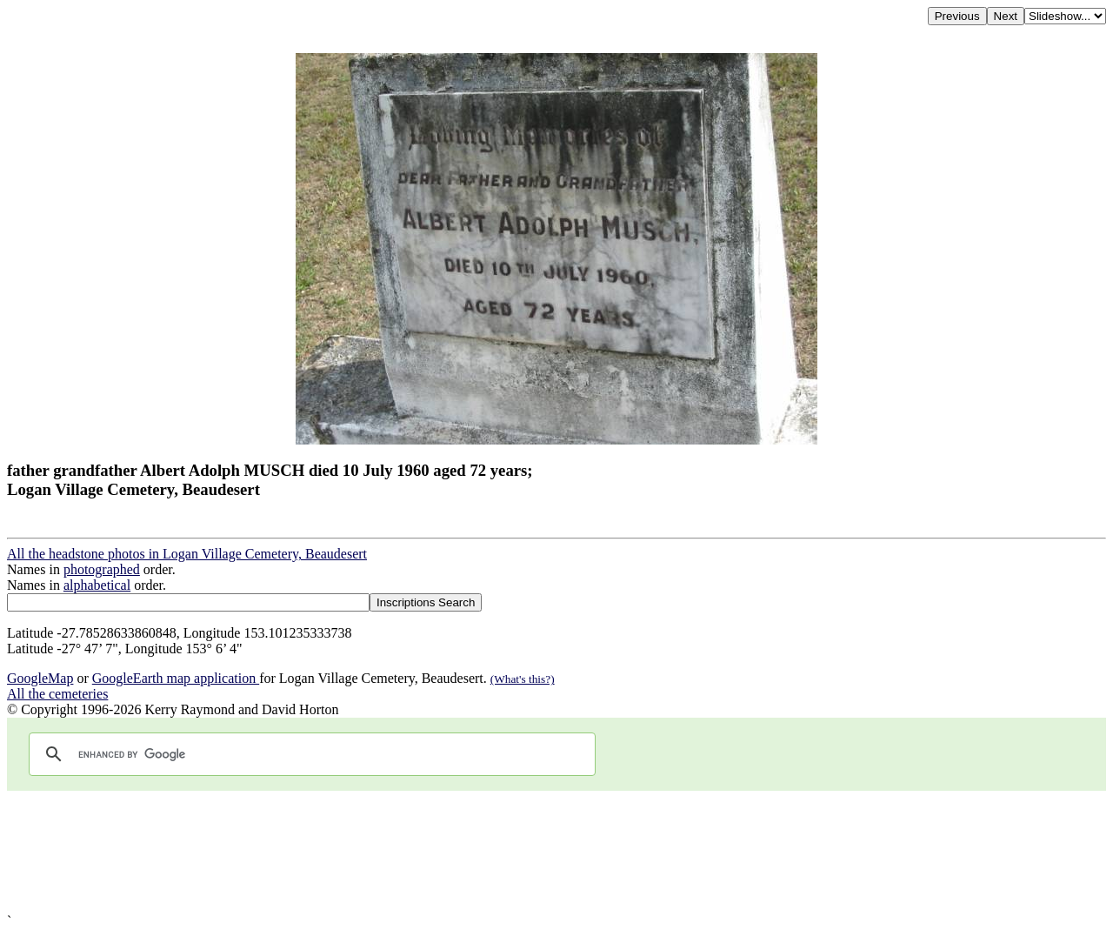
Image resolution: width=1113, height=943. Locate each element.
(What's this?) (522, 679)
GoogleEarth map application (175, 678)
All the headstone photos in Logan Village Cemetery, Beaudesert (187, 553)
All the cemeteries (57, 693)
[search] (309, 754)
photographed (101, 569)
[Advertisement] (528, 852)
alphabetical (96, 585)
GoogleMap (40, 678)
